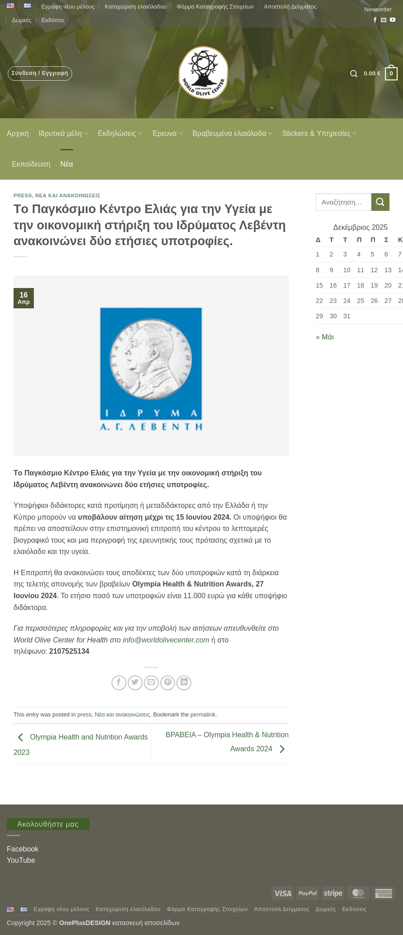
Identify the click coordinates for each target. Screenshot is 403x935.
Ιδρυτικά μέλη (63, 133)
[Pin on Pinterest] (167, 682)
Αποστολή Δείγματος (290, 6)
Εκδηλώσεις (120, 133)
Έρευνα (167, 133)
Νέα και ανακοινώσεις (68, 195)
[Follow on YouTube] (392, 20)
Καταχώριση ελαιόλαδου (136, 6)
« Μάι (325, 337)
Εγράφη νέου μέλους (68, 6)
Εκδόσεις (53, 20)
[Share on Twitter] (135, 682)
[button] (378, 9)
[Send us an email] (383, 20)
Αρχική (18, 133)
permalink (202, 714)
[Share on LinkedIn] (183, 682)
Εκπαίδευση (31, 164)
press (23, 195)
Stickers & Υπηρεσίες (319, 133)
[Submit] (380, 202)
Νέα (66, 164)
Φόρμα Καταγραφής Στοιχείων (215, 6)
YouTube (21, 860)
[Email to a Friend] (151, 682)
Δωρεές (21, 20)
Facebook (22, 849)
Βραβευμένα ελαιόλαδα (233, 133)
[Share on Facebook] (118, 682)
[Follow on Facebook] (375, 20)
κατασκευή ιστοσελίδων (146, 922)
